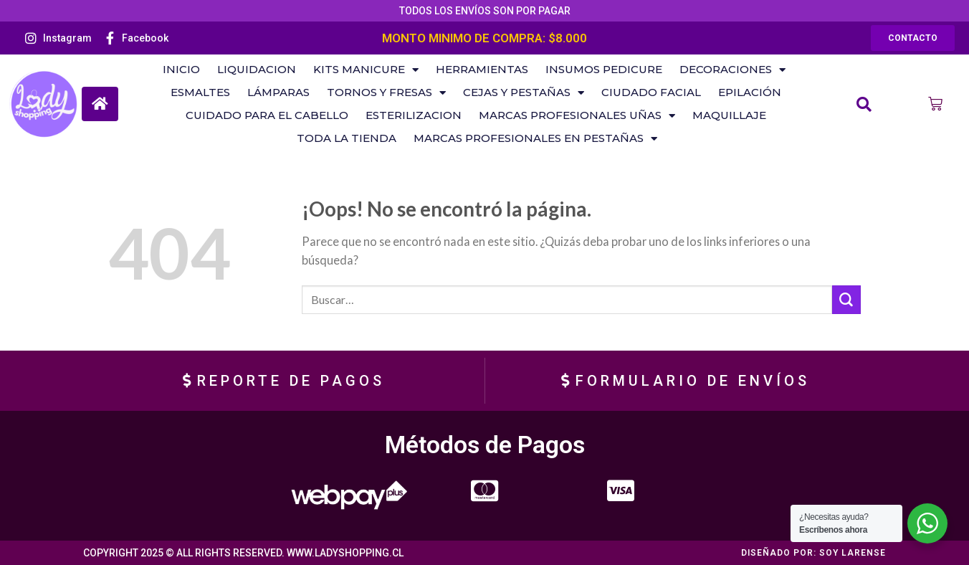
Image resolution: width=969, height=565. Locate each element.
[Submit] (846, 299)
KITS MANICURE (366, 69)
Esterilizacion (414, 115)
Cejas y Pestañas (523, 92)
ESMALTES (200, 92)
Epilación (749, 92)
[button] (913, 38)
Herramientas (482, 69)
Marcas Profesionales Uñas (577, 115)
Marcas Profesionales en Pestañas (535, 138)
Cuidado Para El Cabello (267, 115)
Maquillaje (729, 115)
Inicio (181, 69)
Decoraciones (732, 69)
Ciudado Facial (651, 92)
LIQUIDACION (256, 69)
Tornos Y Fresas (386, 92)
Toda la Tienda (346, 138)
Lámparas (278, 92)
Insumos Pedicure (603, 69)
